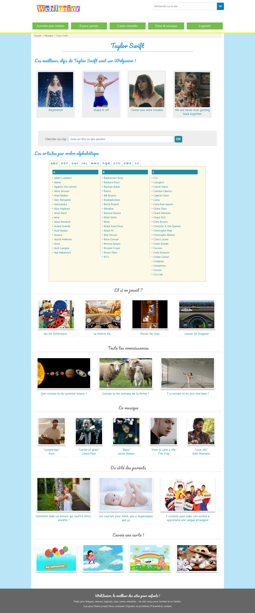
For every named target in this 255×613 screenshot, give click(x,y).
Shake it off (101, 108)
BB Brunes (110, 195)
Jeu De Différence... (56, 332)
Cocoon (157, 248)
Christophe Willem (164, 235)
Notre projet (101, 606)
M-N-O (95, 163)
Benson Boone (112, 213)
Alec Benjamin (62, 200)
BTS (106, 257)
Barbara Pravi (111, 182)
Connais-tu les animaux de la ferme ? (126, 392)
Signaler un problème (137, 606)
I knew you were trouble (146, 108)
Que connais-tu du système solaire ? (64, 392)
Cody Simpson (161, 252)
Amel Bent (60, 213)
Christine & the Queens (167, 226)
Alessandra (60, 204)
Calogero (158, 182)
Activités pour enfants (50, 26)
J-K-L (84, 163)
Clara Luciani (160, 239)
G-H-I (75, 163)
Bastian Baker (112, 186)
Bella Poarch (111, 204)
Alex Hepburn (62, 208)
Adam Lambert (63, 178)
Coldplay (158, 261)
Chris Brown (160, 221)
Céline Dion (160, 208)
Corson (157, 270)
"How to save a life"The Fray (164, 449)
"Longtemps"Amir (52, 449)
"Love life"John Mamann (201, 449)
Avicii (57, 243)
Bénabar (108, 208)
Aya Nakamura (62, 252)
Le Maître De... (103, 332)
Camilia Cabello (162, 191)
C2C (155, 178)
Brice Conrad (111, 239)
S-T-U (116, 163)
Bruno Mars (110, 252)
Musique (49, 35)
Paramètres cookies (161, 606)
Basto (107, 191)
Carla (156, 200)
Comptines (159, 265)
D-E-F (64, 163)
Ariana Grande (62, 226)
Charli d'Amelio (162, 213)
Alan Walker (61, 195)
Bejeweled (55, 108)
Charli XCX (159, 217)
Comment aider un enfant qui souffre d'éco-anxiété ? (64, 516)
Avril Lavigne (61, 248)
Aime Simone (61, 191)
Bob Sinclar (110, 235)
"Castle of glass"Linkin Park (89, 449)
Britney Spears (112, 243)
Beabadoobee (112, 200)
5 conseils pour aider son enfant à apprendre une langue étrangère (187, 516)
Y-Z (137, 163)
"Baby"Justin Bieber (126, 449)
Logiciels (205, 26)
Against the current (65, 186)
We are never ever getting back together (192, 110)
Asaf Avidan (61, 230)
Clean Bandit (161, 243)
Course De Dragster (196, 332)
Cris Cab (158, 274)
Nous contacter (117, 606)
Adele (57, 182)
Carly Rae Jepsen (163, 204)
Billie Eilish (110, 217)
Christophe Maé (162, 230)
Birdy (107, 221)
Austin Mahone (63, 239)
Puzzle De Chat (150, 332)
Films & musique (166, 26)
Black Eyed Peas (113, 226)
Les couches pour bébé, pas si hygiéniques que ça (126, 516)
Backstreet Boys (113, 178)
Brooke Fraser (112, 248)
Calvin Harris (160, 186)
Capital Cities (161, 195)
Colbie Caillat (161, 257)
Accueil (37, 35)
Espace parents (89, 26)
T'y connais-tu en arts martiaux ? (187, 392)
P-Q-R (106, 163)
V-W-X (127, 163)
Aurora (58, 235)
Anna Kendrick (62, 221)
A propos (88, 606)
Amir (56, 217)
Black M (108, 230)
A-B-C (54, 163)
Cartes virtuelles (127, 26)
